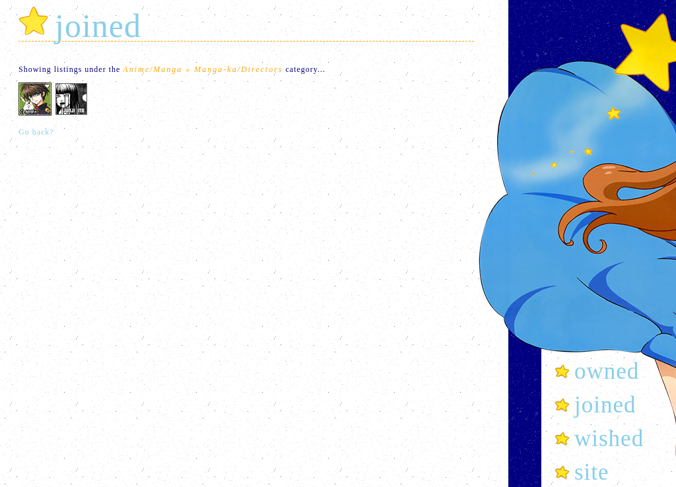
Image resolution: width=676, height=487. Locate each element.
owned (606, 371)
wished (609, 438)
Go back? (36, 132)
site (591, 472)
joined (605, 405)
